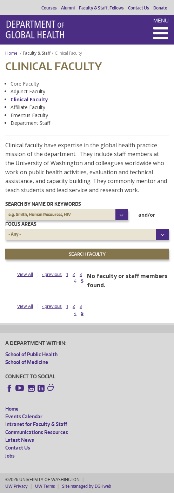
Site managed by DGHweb (86, 486)
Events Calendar (23, 416)
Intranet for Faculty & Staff (36, 424)
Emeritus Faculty (29, 115)
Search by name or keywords (43, 204)
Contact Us (138, 8)
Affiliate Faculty (28, 107)
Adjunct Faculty (28, 91)
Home (11, 53)
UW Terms (45, 486)
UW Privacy (16, 486)
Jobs (10, 456)
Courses (49, 8)
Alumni (68, 8)
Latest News (19, 440)
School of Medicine (26, 362)
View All (25, 274)
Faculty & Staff (37, 53)
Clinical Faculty (29, 99)
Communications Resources (36, 432)
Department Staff (30, 123)
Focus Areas (20, 224)
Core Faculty (25, 83)
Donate (160, 8)
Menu (161, 20)
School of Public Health (31, 354)
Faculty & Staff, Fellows (101, 8)
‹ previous (52, 274)
